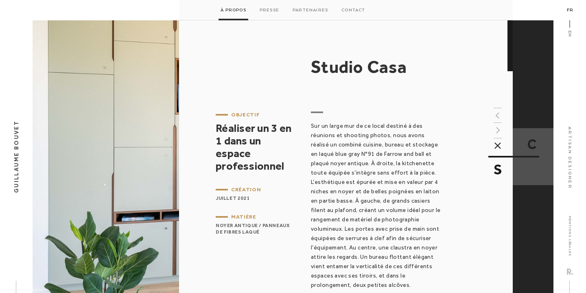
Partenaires (310, 10)
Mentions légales (570, 235)
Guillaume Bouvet (16, 156)
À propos (233, 10)
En (569, 34)
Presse (269, 10)
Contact (353, 10)
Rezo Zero (570, 272)
